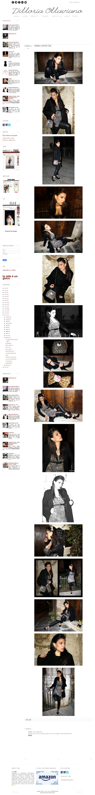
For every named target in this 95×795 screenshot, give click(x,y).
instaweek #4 (11, 453)
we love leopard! (8, 343)
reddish (10, 78)
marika (7, 355)
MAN (67, 16)
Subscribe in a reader (9, 270)
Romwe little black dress (13, 87)
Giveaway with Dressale (13, 70)
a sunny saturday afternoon (11, 359)
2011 (5, 315)
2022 (5, 292)
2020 (5, 296)
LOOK (25, 16)
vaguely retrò (11, 51)
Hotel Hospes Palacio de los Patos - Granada (13, 464)
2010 (5, 367)
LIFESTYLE (57, 16)
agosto (7, 325)
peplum (10, 61)
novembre (7, 319)
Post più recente (25, 759)
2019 (5, 298)
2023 (5, 290)
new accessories (9, 349)
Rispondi (29, 735)
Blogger (14, 231)
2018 (5, 300)
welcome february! (9, 363)
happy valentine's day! (10, 351)
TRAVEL (45, 16)
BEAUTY (34, 16)
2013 (5, 310)
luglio (7, 327)
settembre (7, 323)
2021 (5, 294)
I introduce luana (9, 361)
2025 (5, 288)
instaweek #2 (11, 432)
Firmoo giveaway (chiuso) (14, 42)
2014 (5, 308)
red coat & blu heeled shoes (11, 353)
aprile (7, 333)
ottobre (7, 321)
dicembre (7, 317)
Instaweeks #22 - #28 (13, 404)
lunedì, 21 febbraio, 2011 (37, 731)
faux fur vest (8, 347)
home (16, 16)
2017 (5, 302)
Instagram (25, 2)
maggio (7, 331)
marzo (7, 335)
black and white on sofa (13, 107)
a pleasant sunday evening (11, 357)
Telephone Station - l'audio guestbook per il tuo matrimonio (14, 97)
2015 (5, 306)
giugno (7, 329)
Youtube (22, 2)
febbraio (7, 337)
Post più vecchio (91, 759)
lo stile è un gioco (10, 277)
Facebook (13, 2)
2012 (5, 313)
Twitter (16, 2)
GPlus (19, 2)
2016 (5, 304)
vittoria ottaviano (10, 135)
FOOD (75, 16)
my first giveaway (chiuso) (14, 25)
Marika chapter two (12, 33)
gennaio (7, 365)
